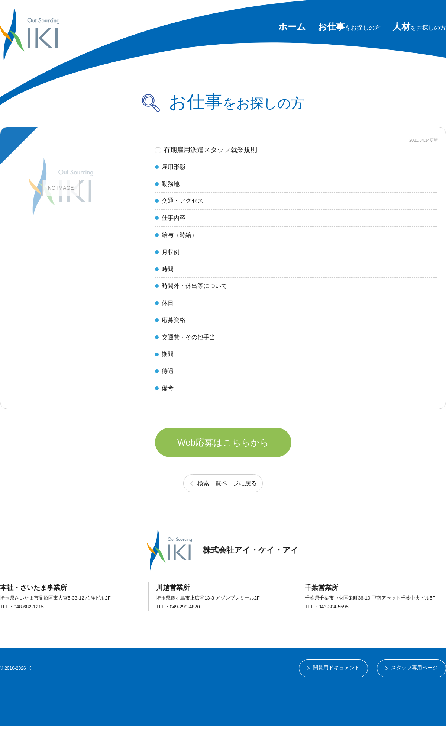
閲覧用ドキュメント (336, 681)
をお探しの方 (349, 28)
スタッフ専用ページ (414, 681)
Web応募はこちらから (223, 454)
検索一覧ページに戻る (227, 496)
